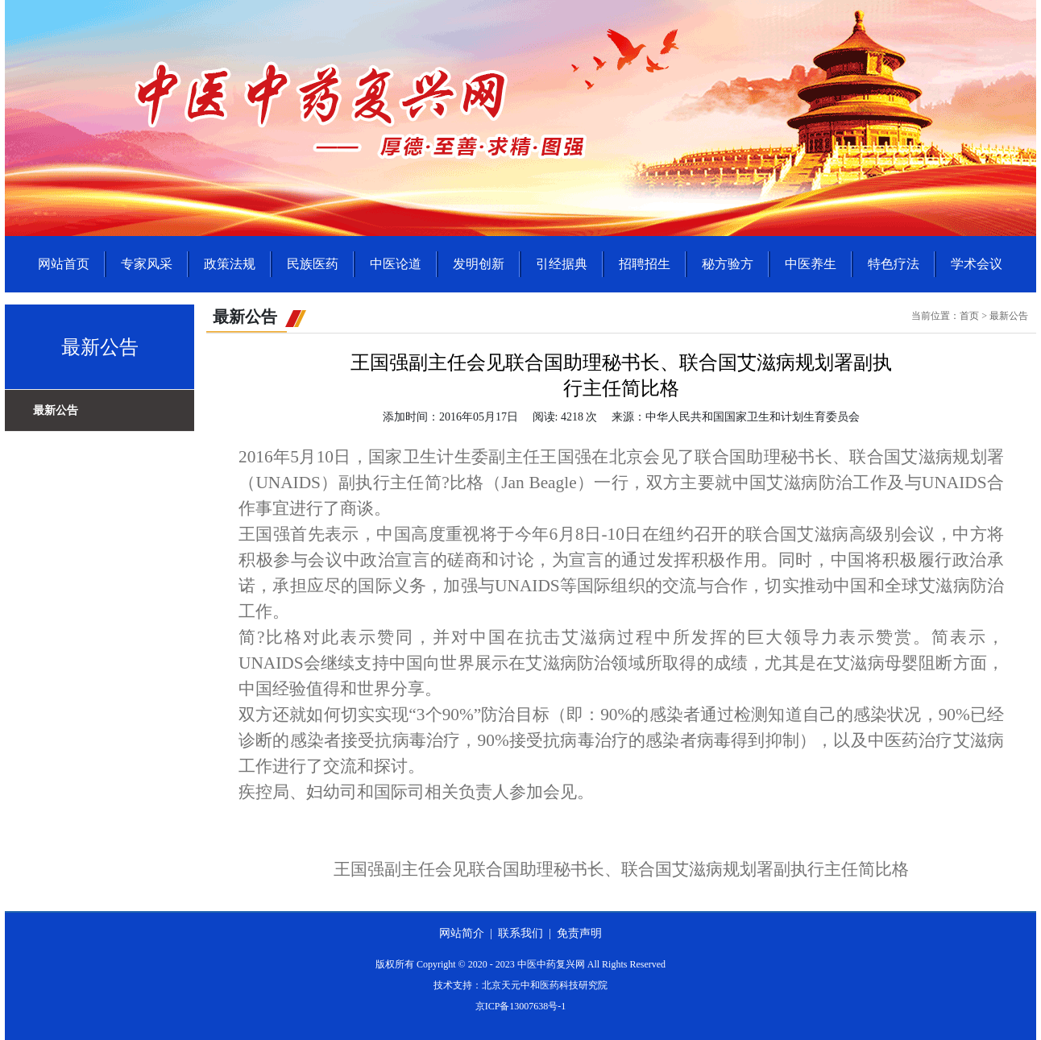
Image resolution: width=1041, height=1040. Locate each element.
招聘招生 (644, 264)
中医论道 (395, 264)
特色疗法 (893, 264)
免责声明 (579, 933)
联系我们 (520, 933)
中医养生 (810, 264)
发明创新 (478, 264)
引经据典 (561, 264)
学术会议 (976, 264)
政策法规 (229, 264)
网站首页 (63, 264)
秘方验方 (727, 264)
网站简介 (461, 933)
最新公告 (55, 410)
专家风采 (146, 264)
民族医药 (312, 264)
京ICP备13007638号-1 (520, 1006)
